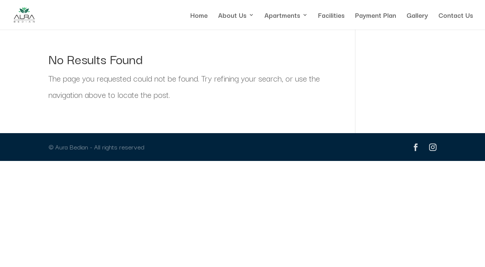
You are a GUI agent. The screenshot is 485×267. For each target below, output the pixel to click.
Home (199, 16)
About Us (232, 16)
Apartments (282, 16)
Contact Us (455, 16)
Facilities (331, 16)
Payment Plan (375, 16)
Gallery (417, 16)
